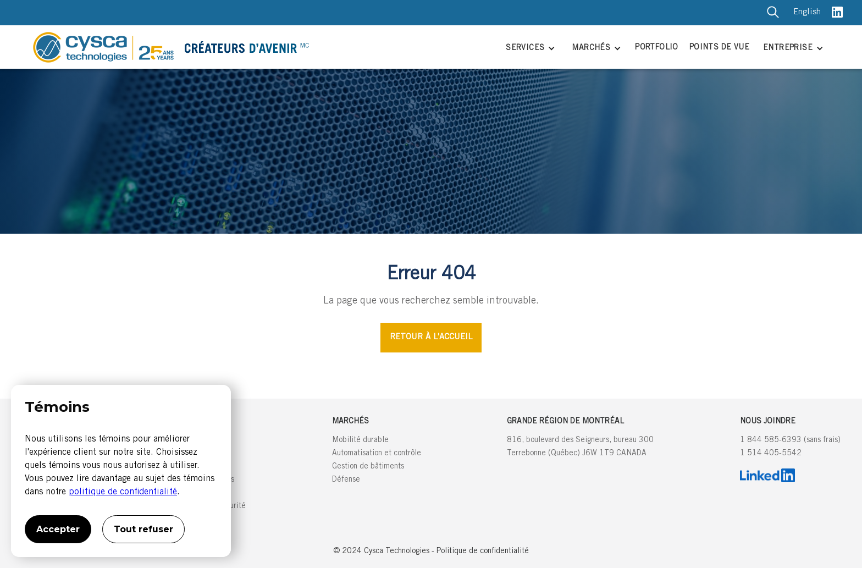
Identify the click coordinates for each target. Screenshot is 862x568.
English (807, 12)
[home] (260, 47)
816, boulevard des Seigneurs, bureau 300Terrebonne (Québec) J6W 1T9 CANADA (580, 447)
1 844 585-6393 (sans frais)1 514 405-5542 (790, 447)
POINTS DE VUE (719, 48)
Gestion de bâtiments (368, 467)
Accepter (58, 529)
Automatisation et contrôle (376, 453)
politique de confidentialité (123, 492)
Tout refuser (143, 529)
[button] (529, 49)
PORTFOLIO (656, 48)
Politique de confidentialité (482, 551)
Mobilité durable (360, 440)
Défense (346, 480)
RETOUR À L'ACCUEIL (431, 337)
